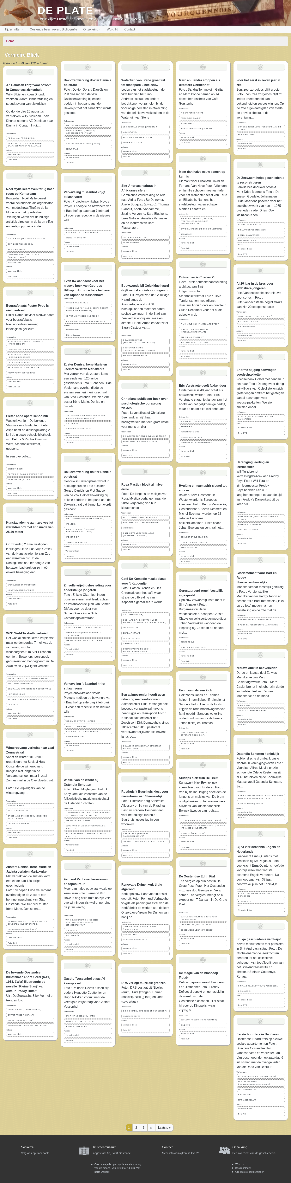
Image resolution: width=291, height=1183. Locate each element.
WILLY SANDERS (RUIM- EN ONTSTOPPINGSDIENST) (194, 733)
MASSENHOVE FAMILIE (76, 303)
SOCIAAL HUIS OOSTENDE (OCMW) (82, 144)
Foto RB (242, 1114)
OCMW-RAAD (71, 149)
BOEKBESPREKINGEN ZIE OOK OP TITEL (28, 1025)
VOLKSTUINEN (130, 132)
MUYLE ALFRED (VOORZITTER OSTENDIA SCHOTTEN (85, 835)
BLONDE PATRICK (131, 638)
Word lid (112, 29)
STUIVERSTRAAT (189, 547)
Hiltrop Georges (72, 335)
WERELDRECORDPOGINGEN (22, 585)
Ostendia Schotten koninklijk (258, 753)
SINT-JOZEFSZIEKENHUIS (20, 684)
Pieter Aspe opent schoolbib (27, 416)
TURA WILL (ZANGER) (248, 530)
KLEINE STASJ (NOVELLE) (20, 1020)
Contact (129, 29)
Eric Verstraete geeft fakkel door (202, 385)
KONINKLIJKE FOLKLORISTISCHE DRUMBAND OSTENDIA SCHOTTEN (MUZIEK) (87, 814)
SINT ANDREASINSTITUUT (136, 237)
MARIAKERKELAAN (247, 1100)
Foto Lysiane (14, 387)
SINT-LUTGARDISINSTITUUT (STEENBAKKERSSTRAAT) (194, 330)
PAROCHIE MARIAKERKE (135, 940)
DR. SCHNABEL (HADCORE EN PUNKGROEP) (145, 1011)
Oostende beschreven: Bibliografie (53, 29)
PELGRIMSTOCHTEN (248, 321)
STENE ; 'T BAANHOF (75, 238)
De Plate (65, 10)
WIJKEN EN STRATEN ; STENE (80, 721)
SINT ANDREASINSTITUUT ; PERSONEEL (258, 986)
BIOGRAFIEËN (72, 935)
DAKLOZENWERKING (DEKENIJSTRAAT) (84, 125)
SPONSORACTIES (247, 327)
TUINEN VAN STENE (132, 143)
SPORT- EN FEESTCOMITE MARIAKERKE (258, 625)
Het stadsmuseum (104, 1147)
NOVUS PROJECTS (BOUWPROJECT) (83, 233)
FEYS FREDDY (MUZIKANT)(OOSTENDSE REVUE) (258, 518)
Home (10, 41)
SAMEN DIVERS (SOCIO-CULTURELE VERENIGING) (83, 634)
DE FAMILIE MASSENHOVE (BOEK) (82, 316)
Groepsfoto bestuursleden (249, 1171)
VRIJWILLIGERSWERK (18, 824)
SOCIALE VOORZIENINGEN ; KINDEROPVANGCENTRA (137, 650)
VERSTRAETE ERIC (190, 432)
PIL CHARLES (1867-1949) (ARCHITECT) (200, 324)
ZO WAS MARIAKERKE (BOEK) (22, 929)
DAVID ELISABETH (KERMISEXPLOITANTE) (201, 229)
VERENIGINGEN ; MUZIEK (77, 821)
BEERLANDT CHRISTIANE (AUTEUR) (140, 442)
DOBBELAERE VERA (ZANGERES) (197, 930)
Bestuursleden (243, 1168)
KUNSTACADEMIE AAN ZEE (21, 590)
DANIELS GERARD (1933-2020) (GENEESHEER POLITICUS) (80, 132)
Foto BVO (12, 160)
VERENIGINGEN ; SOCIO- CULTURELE (83, 641)
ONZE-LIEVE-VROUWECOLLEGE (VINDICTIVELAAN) (23, 256)
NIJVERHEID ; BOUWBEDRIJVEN (196, 442)
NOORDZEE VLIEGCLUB (250, 224)
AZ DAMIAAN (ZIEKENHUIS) (21, 138)
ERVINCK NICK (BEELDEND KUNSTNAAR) (201, 820)
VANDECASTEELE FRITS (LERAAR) (255, 316)
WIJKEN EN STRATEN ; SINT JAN (197, 129)
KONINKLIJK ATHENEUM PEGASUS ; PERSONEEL (255, 895)
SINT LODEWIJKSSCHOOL (20, 244)
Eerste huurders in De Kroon (258, 1034)
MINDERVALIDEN (246, 135)
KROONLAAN (244, 1095)
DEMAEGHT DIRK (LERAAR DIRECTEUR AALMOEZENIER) (142, 747)
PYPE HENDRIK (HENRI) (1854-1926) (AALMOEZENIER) (26, 342)
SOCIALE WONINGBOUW (135, 356)
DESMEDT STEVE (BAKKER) (194, 537)
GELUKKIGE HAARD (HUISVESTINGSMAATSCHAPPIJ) (139, 341)
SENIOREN (13, 705)
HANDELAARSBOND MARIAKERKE (254, 620)
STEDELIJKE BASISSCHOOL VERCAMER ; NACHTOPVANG (28, 817)
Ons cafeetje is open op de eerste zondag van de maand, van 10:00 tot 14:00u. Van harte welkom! (117, 1168)
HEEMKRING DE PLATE (19, 362)
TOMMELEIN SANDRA (191, 118)
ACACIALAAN (71, 423)
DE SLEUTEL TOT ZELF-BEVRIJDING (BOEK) (144, 436)
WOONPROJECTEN (247, 1089)
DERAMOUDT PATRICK (192, 437)
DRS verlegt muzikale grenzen (143, 983)
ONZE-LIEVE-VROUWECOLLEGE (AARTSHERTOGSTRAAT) (138, 534)
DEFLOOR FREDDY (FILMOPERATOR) (199, 1020)
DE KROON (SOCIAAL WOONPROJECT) (257, 1076)
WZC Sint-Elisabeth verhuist (27, 633)
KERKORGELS (187, 642)
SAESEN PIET (72, 138)
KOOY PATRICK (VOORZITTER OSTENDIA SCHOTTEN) (85, 827)
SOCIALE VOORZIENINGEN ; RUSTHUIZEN (143, 841)
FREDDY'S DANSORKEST (250, 525)
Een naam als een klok (195, 690)
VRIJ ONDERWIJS (16, 249)
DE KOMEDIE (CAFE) (133, 615)
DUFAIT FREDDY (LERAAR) (21, 1015)
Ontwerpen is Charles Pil (197, 277)
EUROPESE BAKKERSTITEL (194, 542)
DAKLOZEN (70, 524)
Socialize (27, 1147)
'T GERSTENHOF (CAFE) (192, 113)
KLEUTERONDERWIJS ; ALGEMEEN (140, 517)
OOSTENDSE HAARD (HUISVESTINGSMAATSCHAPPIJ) (139, 349)
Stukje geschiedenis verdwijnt (259, 939)
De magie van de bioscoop (198, 973)
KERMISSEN (71, 930)
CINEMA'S (185, 1025)
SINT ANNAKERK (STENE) (193, 647)
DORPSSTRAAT (130, 934)
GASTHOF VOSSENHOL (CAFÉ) (80, 1016)
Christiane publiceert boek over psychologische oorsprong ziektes (144, 403)
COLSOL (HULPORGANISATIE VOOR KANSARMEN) (255, 418)
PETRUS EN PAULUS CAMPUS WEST (25, 474)
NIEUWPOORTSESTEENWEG (22, 373)
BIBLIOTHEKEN (15, 469)
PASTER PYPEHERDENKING (21, 349)
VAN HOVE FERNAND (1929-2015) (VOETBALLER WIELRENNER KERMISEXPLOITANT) (81, 922)
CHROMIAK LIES (131, 644)
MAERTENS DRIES (247, 240)
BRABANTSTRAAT (131, 633)
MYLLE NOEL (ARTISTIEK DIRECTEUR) (26, 239)
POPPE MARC (187, 123)
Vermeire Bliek (15, 154)
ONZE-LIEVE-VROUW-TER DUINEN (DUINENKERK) (139, 928)
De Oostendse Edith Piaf (197, 876)
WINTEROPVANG (16, 805)
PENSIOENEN (245, 901)
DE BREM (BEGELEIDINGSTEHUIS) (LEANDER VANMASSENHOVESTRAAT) (203, 826)
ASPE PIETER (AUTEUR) (20, 480)
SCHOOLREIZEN (131, 242)
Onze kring (90, 29)
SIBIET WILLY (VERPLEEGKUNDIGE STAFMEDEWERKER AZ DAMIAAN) (25, 144)
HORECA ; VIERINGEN (76, 1027)
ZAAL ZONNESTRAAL (18, 811)
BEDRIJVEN (186, 427)
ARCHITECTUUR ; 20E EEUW (195, 342)
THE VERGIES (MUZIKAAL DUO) (196, 925)
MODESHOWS (14, 262)
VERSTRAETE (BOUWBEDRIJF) (196, 421)
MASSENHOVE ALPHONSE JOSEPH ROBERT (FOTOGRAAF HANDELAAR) (86, 309)
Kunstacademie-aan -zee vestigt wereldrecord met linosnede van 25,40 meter (30, 527)
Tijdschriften (13, 29)
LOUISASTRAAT (130, 628)
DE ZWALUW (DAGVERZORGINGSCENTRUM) (29, 689)
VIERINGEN (128, 528)
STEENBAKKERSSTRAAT (192, 337)
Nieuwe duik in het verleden (257, 668)
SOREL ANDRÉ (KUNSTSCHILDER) (24, 1010)
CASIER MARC (245, 705)
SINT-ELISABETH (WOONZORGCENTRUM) (28, 678)
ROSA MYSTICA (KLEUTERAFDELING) (141, 523)
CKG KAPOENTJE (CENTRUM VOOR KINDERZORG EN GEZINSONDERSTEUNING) (144, 621)
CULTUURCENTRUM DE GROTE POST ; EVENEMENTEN (199, 918)
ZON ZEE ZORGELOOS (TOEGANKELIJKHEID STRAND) (260, 128)
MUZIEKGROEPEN (132, 1016)
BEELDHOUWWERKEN (249, 235)
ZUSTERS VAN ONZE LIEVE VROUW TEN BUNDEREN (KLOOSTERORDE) (27, 922)
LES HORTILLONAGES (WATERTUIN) (140, 127)
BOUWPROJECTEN (74, 737)
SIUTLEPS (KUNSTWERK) (193, 833)
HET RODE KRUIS (16, 694)
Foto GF (127, 1030)
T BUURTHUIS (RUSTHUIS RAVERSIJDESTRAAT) (135, 835)
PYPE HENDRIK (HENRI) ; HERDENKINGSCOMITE (20, 355)
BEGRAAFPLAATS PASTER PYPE (23, 368)
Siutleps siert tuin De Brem (199, 778)
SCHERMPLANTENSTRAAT (78, 429)
